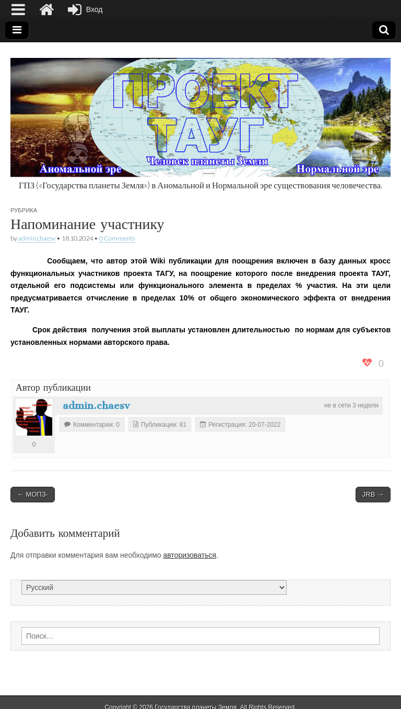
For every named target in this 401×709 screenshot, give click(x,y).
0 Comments (117, 238)
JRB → (373, 494)
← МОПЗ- (32, 494)
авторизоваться (189, 555)
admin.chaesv (36, 238)
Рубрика (23, 210)
